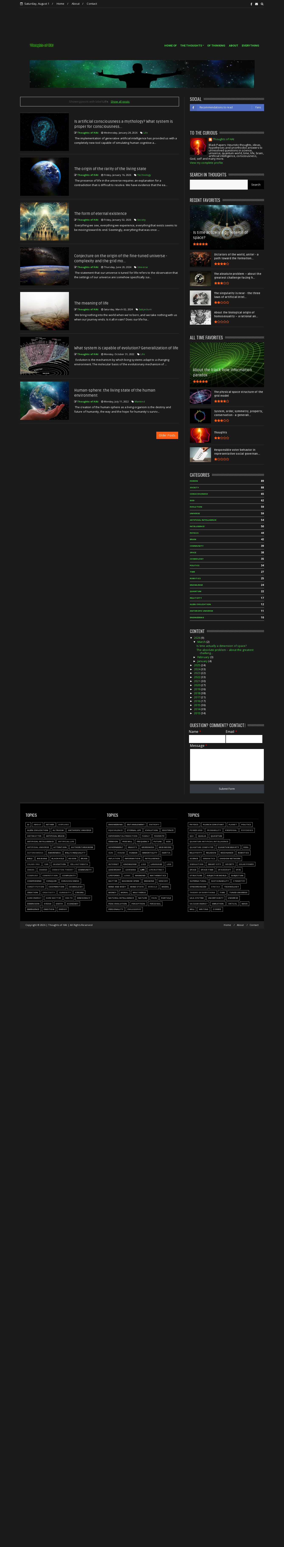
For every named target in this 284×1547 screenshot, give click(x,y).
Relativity (196, 598)
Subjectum (145, 309)
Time (192, 571)
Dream (47, 903)
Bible (30, 858)
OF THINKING (216, 45)
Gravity (132, 847)
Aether (50, 824)
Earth (59, 903)
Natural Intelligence (121, 898)
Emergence (33, 909)
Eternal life (134, 830)
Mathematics (158, 875)
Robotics (195, 578)
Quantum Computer (201, 847)
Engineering (197, 617)
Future (158, 841)
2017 (197, 697)
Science (194, 858)
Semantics (209, 858)
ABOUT (233, 45)
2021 (197, 681)
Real (246, 847)
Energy (63, 909)
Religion (211, 852)
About (76, 4)
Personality (115, 909)
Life (146, 132)
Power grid (196, 830)
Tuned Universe (238, 892)
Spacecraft (224, 869)
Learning (130, 869)
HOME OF (170, 45)
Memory (163, 881)
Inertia (166, 852)
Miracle (152, 886)
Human (194, 480)
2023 (197, 673)
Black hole (58, 858)
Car (46, 864)
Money (112, 892)
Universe (142, 267)
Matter (112, 881)
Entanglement (136, 824)
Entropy (154, 824)
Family (146, 836)
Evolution (196, 506)
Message (198, 745)
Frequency (143, 841)
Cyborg (79, 892)
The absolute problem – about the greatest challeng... (225, 651)
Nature (142, 898)
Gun (110, 852)
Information (132, 858)
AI (28, 824)
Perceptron (138, 903)
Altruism (58, 830)
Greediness (147, 847)
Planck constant (213, 824)
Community (197, 545)
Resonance (227, 852)
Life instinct (156, 869)
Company (32, 875)
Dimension (33, 903)
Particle (166, 898)
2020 (197, 685)
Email (231, 731)
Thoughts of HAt (223, 139)
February (203, 657)
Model (165, 886)
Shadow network (230, 858)
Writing (203, 909)
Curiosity (65, 892)
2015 (197, 705)
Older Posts (167, 435)
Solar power (246, 864)
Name (195, 731)
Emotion (49, 909)
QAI (192, 836)
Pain (154, 898)
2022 (197, 677)
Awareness (54, 852)
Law (169, 864)
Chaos (31, 869)
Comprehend (34, 881)
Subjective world (217, 875)
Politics (195, 565)
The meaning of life (91, 303)
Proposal (231, 830)
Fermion (113, 841)
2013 (197, 713)
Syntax (215, 886)
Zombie (217, 909)
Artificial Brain (55, 836)
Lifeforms (114, 875)
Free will (127, 841)
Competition (50, 875)
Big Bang (42, 858)
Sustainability (220, 881)
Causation (59, 864)
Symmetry (239, 881)
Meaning (149, 881)
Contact (92, 4)
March (201, 642)
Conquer (51, 881)
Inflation (114, 858)
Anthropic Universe (201, 610)
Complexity (69, 875)
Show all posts (120, 101)
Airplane (63, 824)
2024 (197, 669)
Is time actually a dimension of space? (222, 646)
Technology (144, 174)
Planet (233, 824)
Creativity (48, 892)
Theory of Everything (202, 892)
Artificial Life (66, 841)
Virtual (232, 903)
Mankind (140, 401)
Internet (113, 864)
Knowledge (196, 585)
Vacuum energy (198, 903)
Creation (32, 892)
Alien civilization (200, 604)
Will (192, 909)
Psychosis (247, 830)
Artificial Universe (38, 847)
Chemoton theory (62, 869)
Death (69, 898)
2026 (197, 638)
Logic (127, 875)
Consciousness (199, 493)
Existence (167, 830)
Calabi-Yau (33, 864)
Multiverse (139, 892)
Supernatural (198, 881)
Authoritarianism (82, 847)
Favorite (159, 836)
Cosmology (197, 558)
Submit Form (227, 789)
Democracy (83, 898)
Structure (196, 875)
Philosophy (134, 909)
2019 (197, 689)
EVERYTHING (250, 45)
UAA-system (197, 898)
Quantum (195, 591)
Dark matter (53, 898)
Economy (72, 903)
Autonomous (35, 852)
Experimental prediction (123, 836)
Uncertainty (215, 898)
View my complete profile (206, 163)
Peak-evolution (117, 903)
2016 (197, 701)
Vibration (218, 903)
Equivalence (115, 830)
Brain (193, 539)
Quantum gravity (228, 847)
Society (141, 219)
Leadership (114, 869)
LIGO (143, 864)
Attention (60, 847)
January (202, 661)
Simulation (196, 864)
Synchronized (198, 886)
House (121, 852)
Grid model (165, 847)
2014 (197, 709)
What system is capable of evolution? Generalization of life (126, 348)
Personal (155, 903)
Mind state (137, 886)
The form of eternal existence (100, 213)
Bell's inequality (75, 852)
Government (115, 847)
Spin (238, 869)
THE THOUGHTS (191, 45)
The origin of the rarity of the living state (110, 168)
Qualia (202, 836)
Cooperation (56, 886)
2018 (197, 693)
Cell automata (79, 864)
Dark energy (34, 898)
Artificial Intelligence (203, 520)
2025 (197, 665)
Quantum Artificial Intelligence (209, 841)
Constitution (35, 886)
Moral (124, 892)
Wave (245, 903)
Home (60, 4)
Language (156, 864)
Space (193, 552)
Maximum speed (131, 881)
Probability (214, 830)
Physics (194, 533)
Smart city (214, 864)
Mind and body (117, 886)
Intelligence (197, 526)
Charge (43, 869)
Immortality (149, 852)
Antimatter (34, 836)
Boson (72, 858)
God (192, 500)
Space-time (207, 869)
